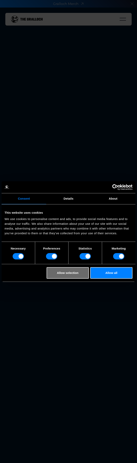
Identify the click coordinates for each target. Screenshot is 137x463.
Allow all (111, 272)
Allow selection (67, 272)
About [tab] (113, 198)
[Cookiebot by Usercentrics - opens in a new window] (115, 187)
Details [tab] (68, 198)
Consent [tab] (24, 198)
